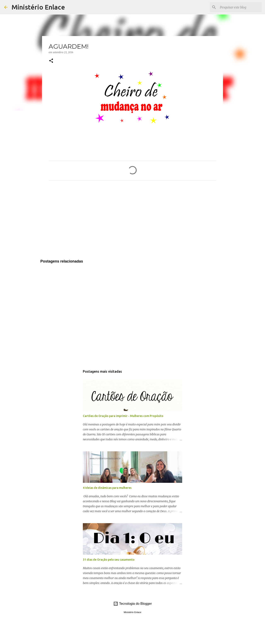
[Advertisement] (132, 222)
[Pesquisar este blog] (240, 7)
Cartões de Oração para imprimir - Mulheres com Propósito (123, 416)
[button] (51, 61)
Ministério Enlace (38, 7)
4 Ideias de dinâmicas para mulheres (107, 487)
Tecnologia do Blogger (132, 603)
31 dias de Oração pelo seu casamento (109, 559)
